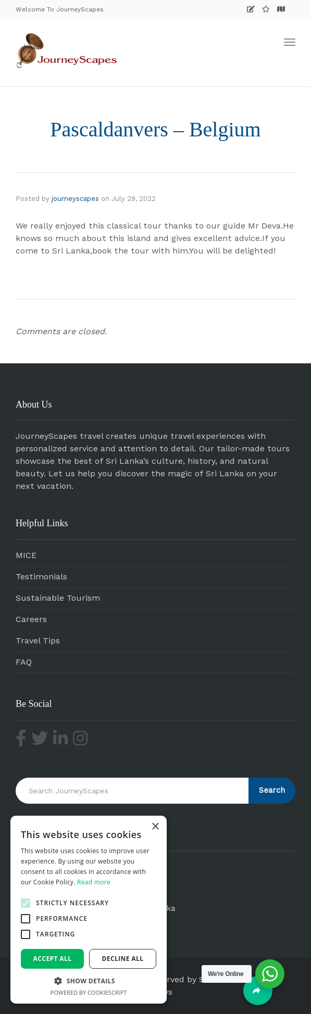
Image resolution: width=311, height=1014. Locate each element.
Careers (31, 619)
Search (272, 790)
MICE (26, 555)
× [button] (155, 827)
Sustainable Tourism (58, 598)
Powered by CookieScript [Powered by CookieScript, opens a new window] (89, 992)
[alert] (88, 910)
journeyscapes (75, 198)
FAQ (24, 662)
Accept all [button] (52, 958)
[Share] (257, 990)
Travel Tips (38, 640)
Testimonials (41, 576)
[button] (25, 903)
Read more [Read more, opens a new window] (93, 882)
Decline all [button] (123, 958)
